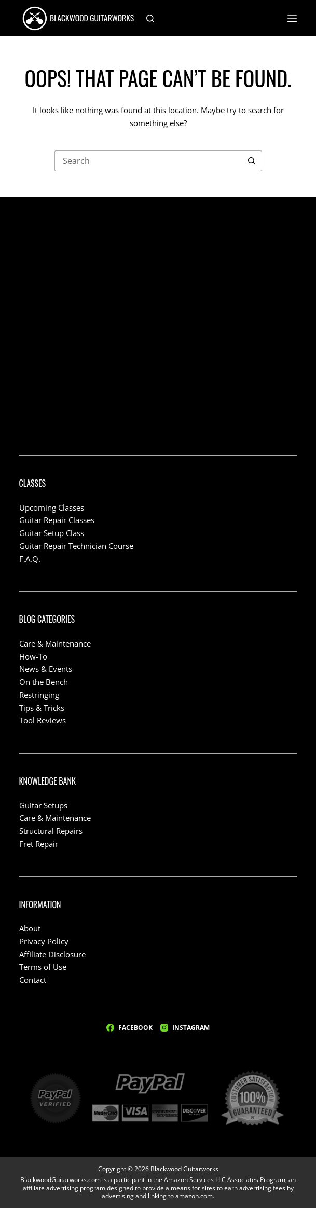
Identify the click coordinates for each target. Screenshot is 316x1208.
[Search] (150, 18)
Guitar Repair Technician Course (76, 546)
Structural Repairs (51, 831)
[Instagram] (185, 1028)
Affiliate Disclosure (52, 954)
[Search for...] (147, 160)
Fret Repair (38, 844)
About (29, 928)
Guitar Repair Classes (56, 520)
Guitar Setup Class (51, 533)
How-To (33, 656)
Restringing (39, 695)
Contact (32, 979)
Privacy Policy (43, 941)
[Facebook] (129, 1028)
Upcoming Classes (51, 507)
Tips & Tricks (41, 708)
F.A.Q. (29, 559)
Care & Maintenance (55, 643)
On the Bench (43, 682)
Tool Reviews (42, 720)
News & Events (45, 669)
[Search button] (251, 160)
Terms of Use (42, 967)
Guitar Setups (43, 805)
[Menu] (292, 18)
